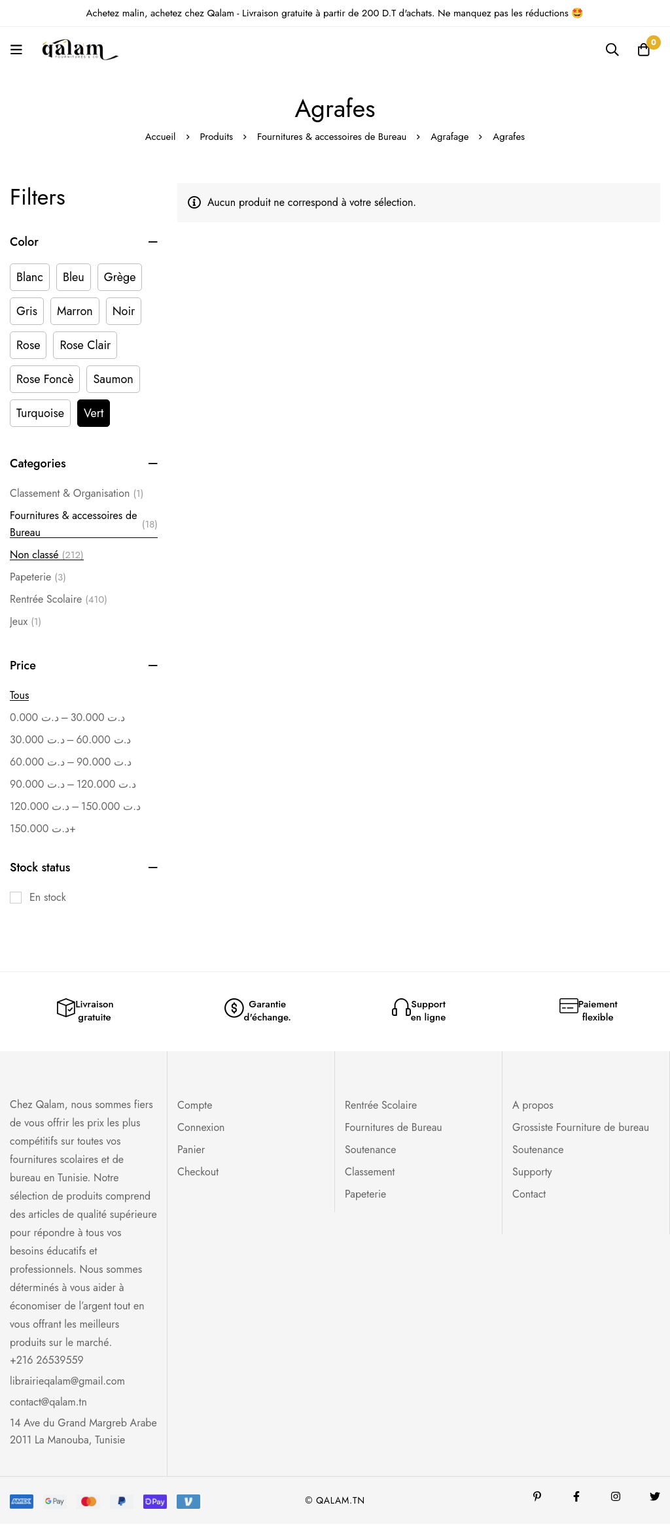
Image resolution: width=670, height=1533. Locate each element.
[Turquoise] (40, 413)
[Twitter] (655, 1505)
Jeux (25, 621)
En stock (47, 897)
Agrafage (451, 136)
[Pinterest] (537, 1505)
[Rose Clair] (85, 345)
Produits (215, 136)
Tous (19, 695)
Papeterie (38, 577)
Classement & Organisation (76, 493)
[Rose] (28, 345)
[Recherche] (610, 49)
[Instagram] (615, 1505)
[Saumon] (112, 379)
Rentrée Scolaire (58, 599)
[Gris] (27, 311)
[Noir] (124, 311)
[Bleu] (73, 277)
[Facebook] (576, 1505)
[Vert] (93, 413)
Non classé (47, 555)
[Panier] (643, 49)
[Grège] (120, 277)
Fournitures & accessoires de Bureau (332, 136)
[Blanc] (30, 277)
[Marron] (74, 311)
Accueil (159, 136)
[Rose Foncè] (45, 379)
